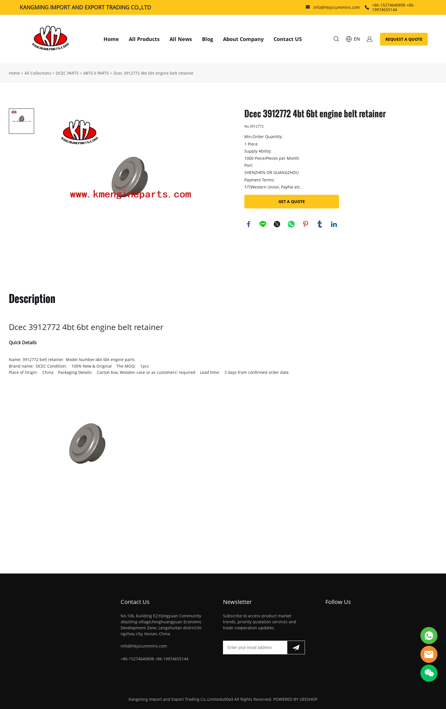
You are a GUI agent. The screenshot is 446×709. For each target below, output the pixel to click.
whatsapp (291, 224)
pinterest (305, 224)
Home (111, 39)
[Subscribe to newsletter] (296, 647)
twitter (277, 224)
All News (181, 39)
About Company (243, 39)
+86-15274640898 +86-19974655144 (393, 7)
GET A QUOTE (291, 201)
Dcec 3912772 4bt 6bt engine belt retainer (153, 73)
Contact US (288, 39)
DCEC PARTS (67, 73)
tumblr (319, 224)
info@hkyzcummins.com (336, 7)
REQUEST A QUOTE (403, 39)
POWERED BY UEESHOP (295, 699)
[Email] (255, 647)
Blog (207, 39)
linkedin (334, 224)
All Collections (37, 73)
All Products (144, 39)
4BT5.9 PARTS (96, 73)
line (263, 224)
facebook (248, 224)
